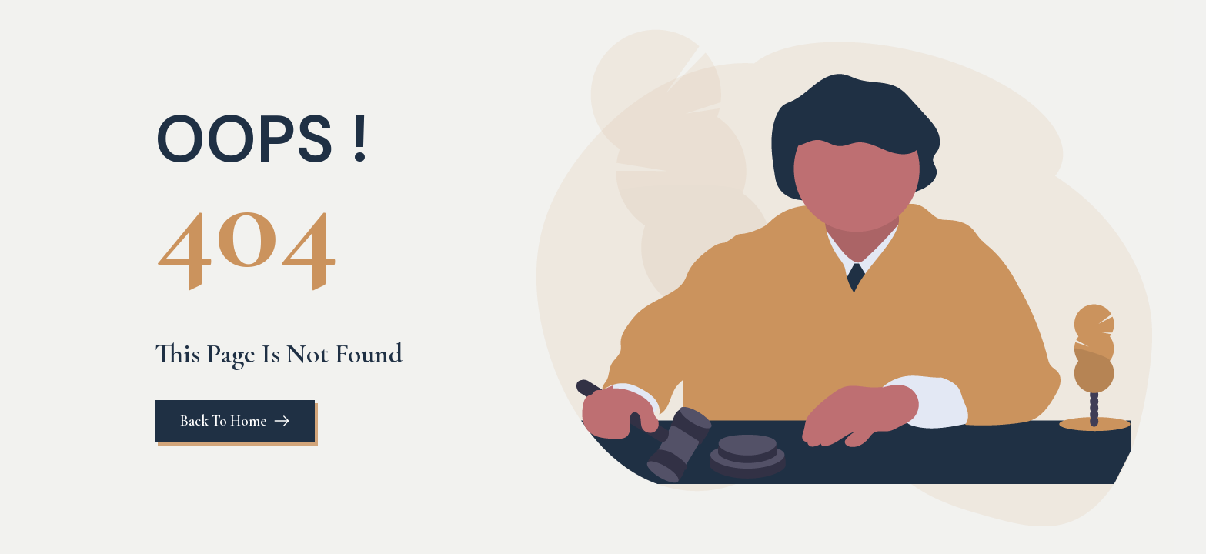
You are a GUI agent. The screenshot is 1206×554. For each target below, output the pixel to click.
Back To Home (223, 420)
